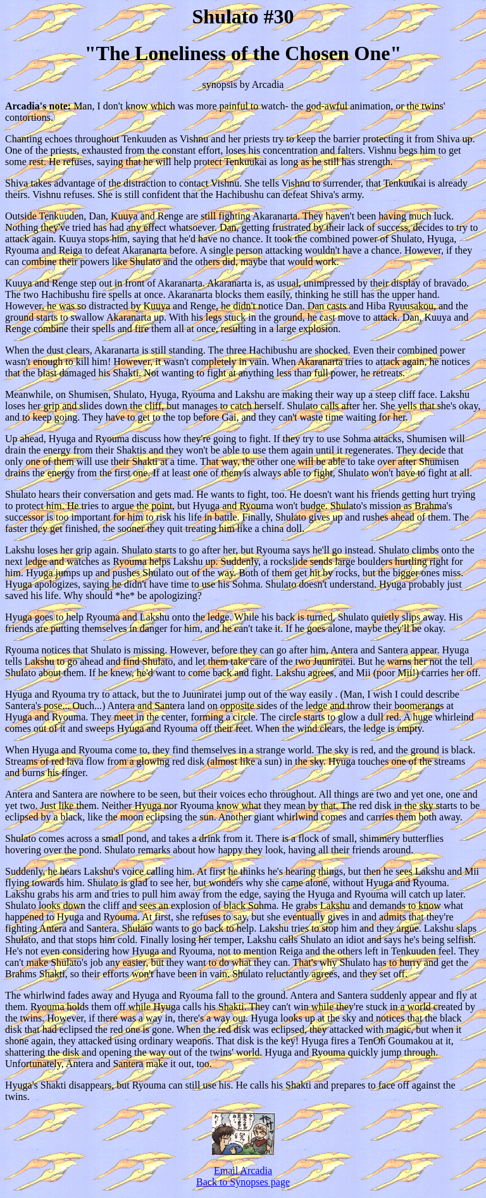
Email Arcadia (243, 1170)
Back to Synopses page (243, 1181)
